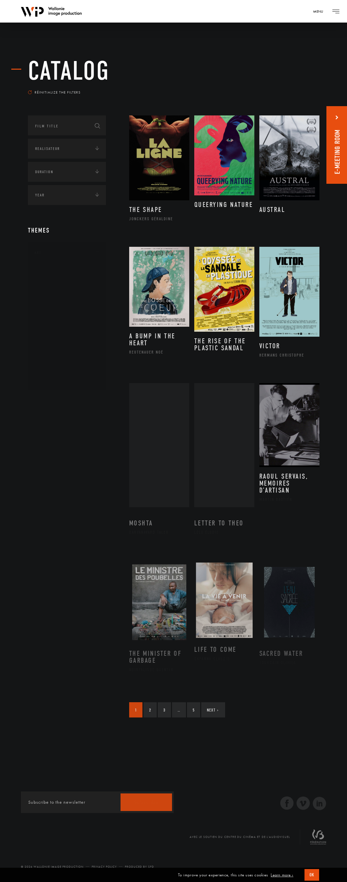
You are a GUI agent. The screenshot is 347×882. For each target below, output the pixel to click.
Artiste (49, 294)
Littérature (53, 314)
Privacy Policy (104, 867)
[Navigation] (320, 11)
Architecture (56, 272)
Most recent (301, 87)
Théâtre (49, 378)
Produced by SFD (139, 867)
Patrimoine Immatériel (66, 336)
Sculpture (52, 367)
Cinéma (49, 304)
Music (48, 325)
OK (311, 875)
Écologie (44, 421)
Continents (46, 401)
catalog (69, 71)
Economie (44, 442)
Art (38, 252)
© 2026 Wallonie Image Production (52, 867)
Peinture (50, 346)
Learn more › (282, 875)
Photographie (57, 357)
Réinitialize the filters (54, 92)
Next (212, 710)
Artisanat (52, 283)
